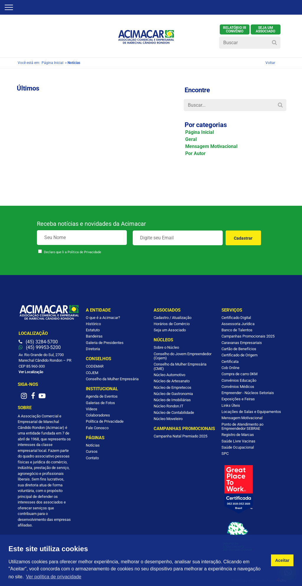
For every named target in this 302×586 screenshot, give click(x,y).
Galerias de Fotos (100, 403)
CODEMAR (95, 366)
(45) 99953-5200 (40, 347)
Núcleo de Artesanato (172, 381)
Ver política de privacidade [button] (53, 576)
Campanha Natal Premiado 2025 (180, 436)
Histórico (93, 324)
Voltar (270, 63)
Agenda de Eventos (102, 396)
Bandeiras (94, 336)
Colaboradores (98, 415)
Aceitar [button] (282, 560)
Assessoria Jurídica (238, 324)
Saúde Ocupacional (237, 447)
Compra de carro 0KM (239, 374)
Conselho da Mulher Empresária (112, 379)
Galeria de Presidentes (105, 342)
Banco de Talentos (236, 330)
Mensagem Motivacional (211, 146)
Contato (92, 458)
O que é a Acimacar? (103, 317)
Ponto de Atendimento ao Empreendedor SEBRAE (242, 426)
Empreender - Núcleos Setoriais (247, 393)
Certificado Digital (236, 317)
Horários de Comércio (172, 324)
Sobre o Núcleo (166, 347)
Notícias (93, 445)
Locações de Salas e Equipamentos (251, 411)
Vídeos (91, 409)
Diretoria (93, 349)
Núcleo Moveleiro (168, 419)
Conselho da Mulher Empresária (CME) (180, 366)
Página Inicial (52, 63)
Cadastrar (243, 238)
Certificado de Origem (239, 355)
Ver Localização (31, 372)
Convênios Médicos (237, 386)
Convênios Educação (238, 380)
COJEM (92, 373)
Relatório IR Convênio (234, 29)
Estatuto (93, 330)
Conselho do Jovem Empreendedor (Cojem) (182, 356)
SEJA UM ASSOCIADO (265, 29)
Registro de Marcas (237, 434)
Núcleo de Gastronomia (173, 393)
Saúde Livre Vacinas (238, 441)
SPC (225, 453)
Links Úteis (230, 405)
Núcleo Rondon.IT (168, 406)
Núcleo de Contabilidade (174, 412)
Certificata (230, 361)
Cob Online (230, 368)
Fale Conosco (97, 428)
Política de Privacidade (84, 252)
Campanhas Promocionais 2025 (248, 336)
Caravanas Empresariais (241, 342)
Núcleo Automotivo (169, 375)
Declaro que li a (72, 252)
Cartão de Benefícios (238, 349)
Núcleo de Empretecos (172, 387)
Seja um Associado (170, 330)
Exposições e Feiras (238, 399)
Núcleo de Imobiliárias (172, 400)
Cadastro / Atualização (172, 317)
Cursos (92, 451)
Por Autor (195, 153)
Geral (191, 139)
